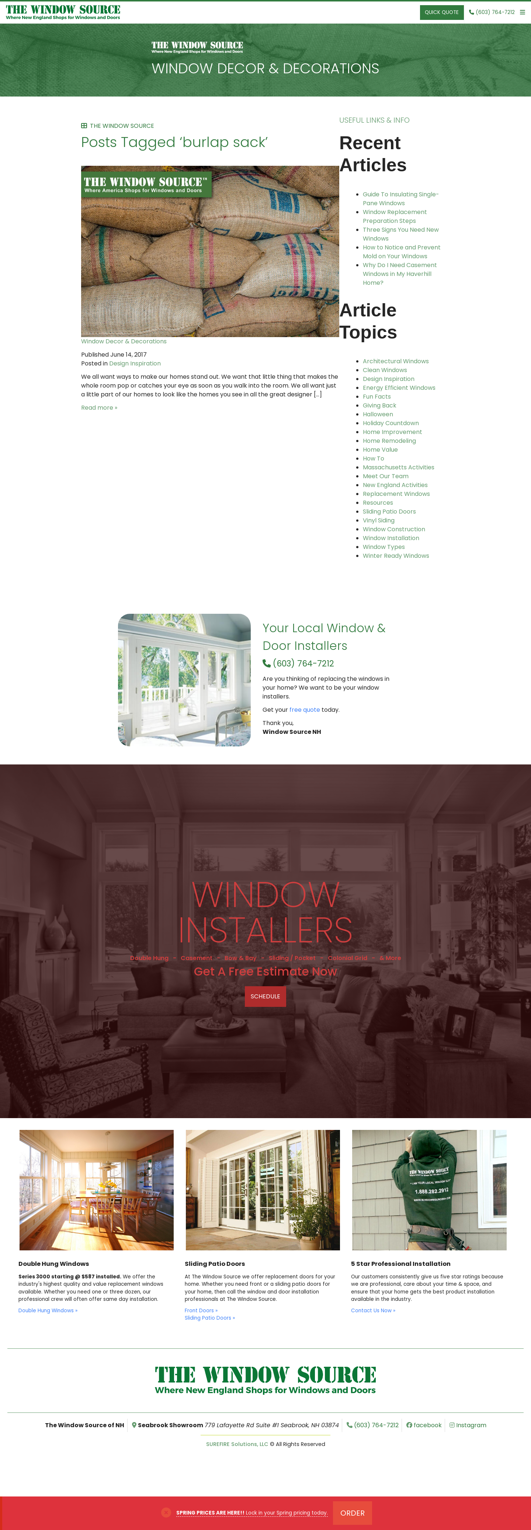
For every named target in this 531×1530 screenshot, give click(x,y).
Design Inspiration (135, 363)
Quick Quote (442, 12)
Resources (378, 502)
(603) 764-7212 (298, 663)
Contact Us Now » (373, 1310)
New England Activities (395, 485)
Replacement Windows (396, 494)
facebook (424, 1425)
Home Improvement (392, 432)
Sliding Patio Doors (389, 511)
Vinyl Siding (379, 520)
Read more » (99, 407)
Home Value (380, 449)
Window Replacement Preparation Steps (395, 216)
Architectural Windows (396, 361)
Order (352, 1513)
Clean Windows (385, 370)
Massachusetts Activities (398, 467)
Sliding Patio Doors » (210, 1317)
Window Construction (394, 529)
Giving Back (379, 405)
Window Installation (391, 538)
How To (373, 458)
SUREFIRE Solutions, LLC (237, 1444)
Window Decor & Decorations (265, 68)
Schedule (265, 996)
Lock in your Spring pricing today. (252, 1512)
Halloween (378, 414)
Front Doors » (201, 1310)
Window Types (384, 547)
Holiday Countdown (391, 423)
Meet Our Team (386, 476)
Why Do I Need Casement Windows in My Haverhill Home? (400, 274)
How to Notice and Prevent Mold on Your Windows (402, 251)
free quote (304, 710)
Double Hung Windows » (47, 1310)
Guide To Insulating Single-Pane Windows (401, 198)
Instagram (468, 1425)
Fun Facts (377, 396)
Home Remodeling (389, 441)
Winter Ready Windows (396, 556)
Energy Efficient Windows (399, 388)
